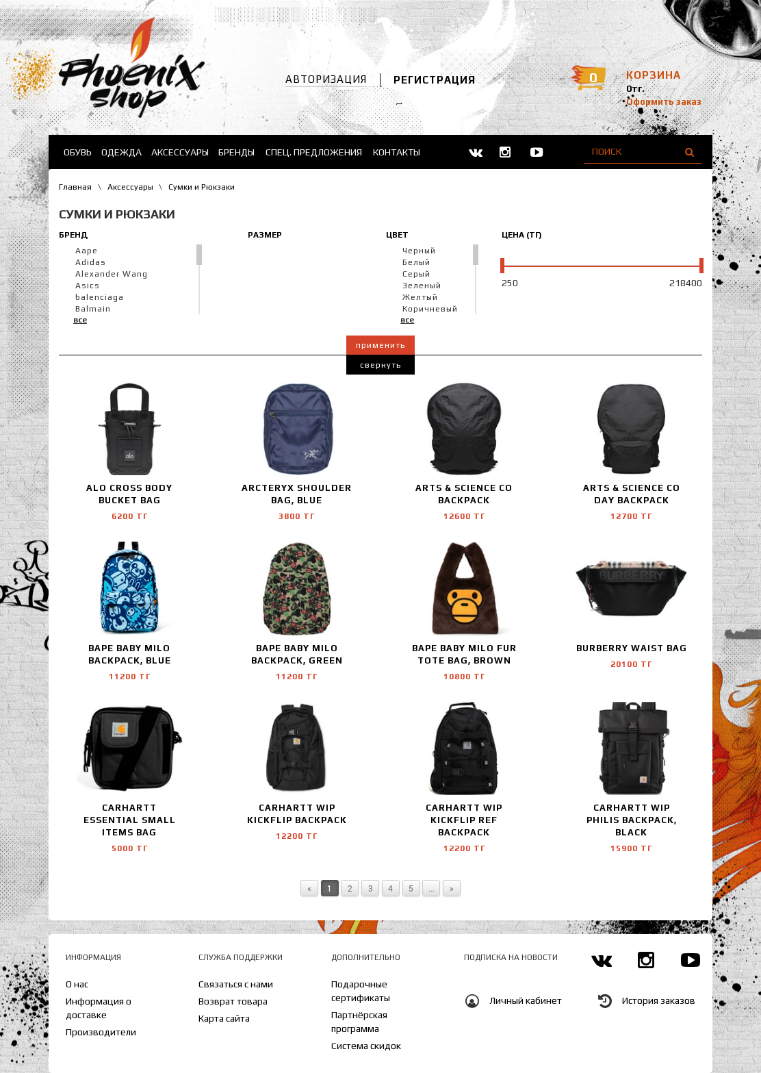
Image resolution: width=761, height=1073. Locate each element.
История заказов (658, 1000)
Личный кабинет (525, 1000)
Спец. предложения (314, 152)
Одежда (121, 152)
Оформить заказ (663, 102)
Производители (101, 1031)
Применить (380, 345)
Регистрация (435, 80)
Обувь (78, 152)
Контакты (396, 152)
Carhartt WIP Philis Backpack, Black (631, 820)
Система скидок (366, 1045)
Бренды (236, 152)
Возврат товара (233, 1001)
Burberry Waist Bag (631, 648)
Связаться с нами (235, 984)
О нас (77, 984)
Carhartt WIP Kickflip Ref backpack (464, 820)
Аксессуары (180, 152)
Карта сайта (224, 1018)
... (431, 888)
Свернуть (380, 365)
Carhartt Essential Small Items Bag (129, 820)
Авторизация (326, 79)
